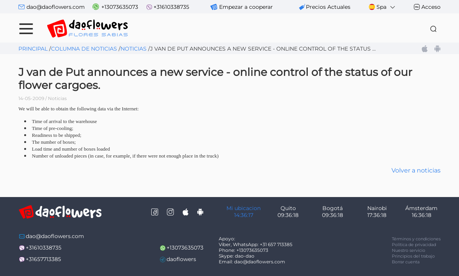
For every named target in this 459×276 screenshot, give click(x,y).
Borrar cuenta (405, 261)
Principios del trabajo (413, 256)
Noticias (134, 48)
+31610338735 (171, 6)
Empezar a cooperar (246, 6)
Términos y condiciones (416, 239)
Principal (33, 48)
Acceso (431, 6)
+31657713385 (43, 259)
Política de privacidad (414, 244)
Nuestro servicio (408, 250)
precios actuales (328, 6)
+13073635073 (119, 6)
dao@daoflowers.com (55, 6)
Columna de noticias (84, 48)
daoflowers (181, 259)
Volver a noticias (416, 170)
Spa (382, 7)
